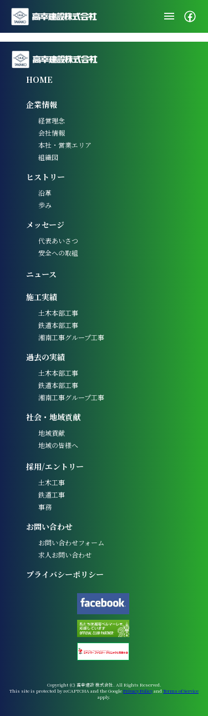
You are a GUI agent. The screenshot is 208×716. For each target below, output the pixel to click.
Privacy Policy (138, 691)
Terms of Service (181, 691)
